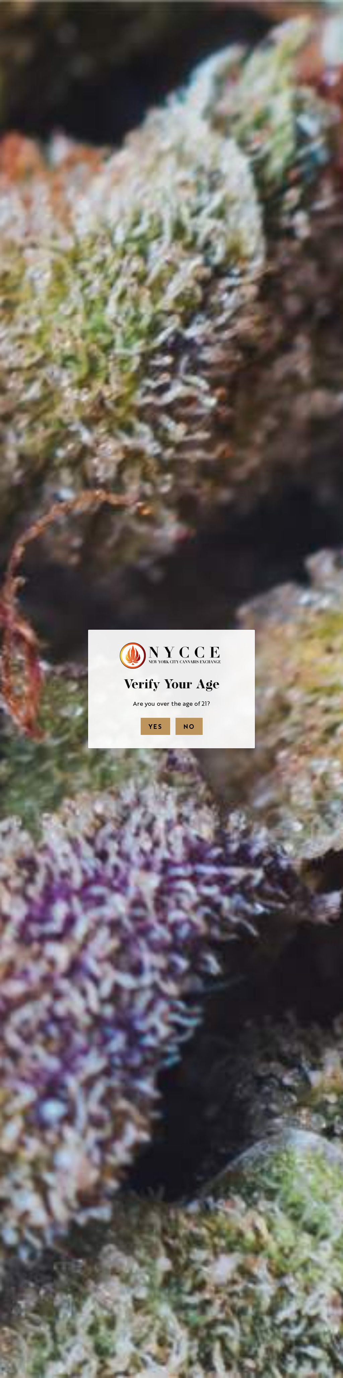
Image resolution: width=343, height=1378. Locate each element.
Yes (155, 726)
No (189, 726)
